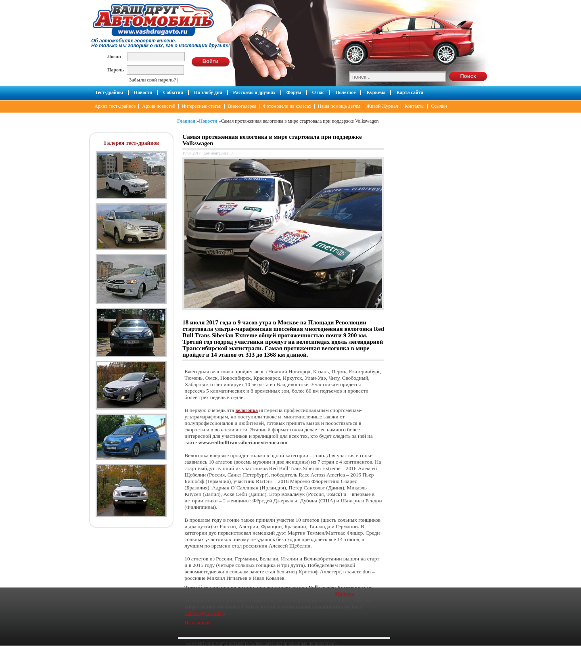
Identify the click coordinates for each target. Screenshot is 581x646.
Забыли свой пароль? (152, 80)
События (173, 92)
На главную (197, 622)
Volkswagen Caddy (204, 613)
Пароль (115, 69)
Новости (143, 92)
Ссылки (439, 106)
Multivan (344, 594)
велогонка (247, 410)
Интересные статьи (202, 106)
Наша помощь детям (339, 106)
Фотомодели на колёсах (287, 106)
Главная (186, 121)
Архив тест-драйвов (115, 106)
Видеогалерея (242, 106)
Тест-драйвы (109, 92)
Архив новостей (158, 106)
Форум (293, 92)
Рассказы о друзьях (254, 92)
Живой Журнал (382, 106)
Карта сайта (409, 92)
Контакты (414, 106)
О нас (318, 92)
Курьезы (375, 92)
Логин (114, 56)
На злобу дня (208, 92)
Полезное (345, 92)
